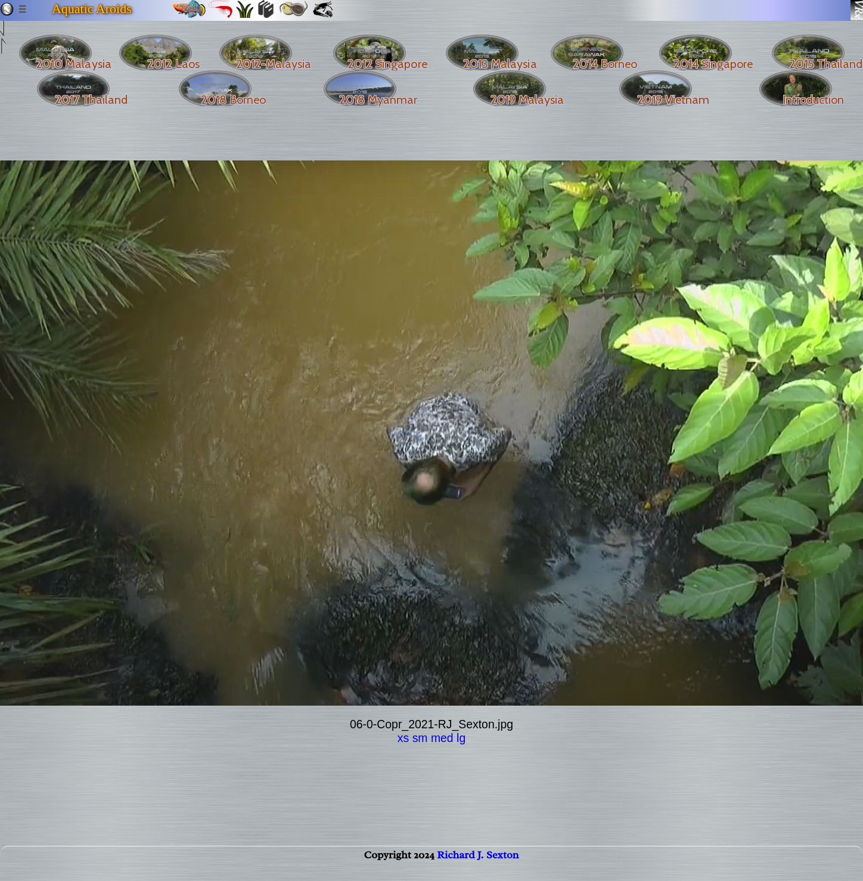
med (442, 737)
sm (420, 737)
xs (403, 737)
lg (461, 737)
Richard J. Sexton (478, 866)
